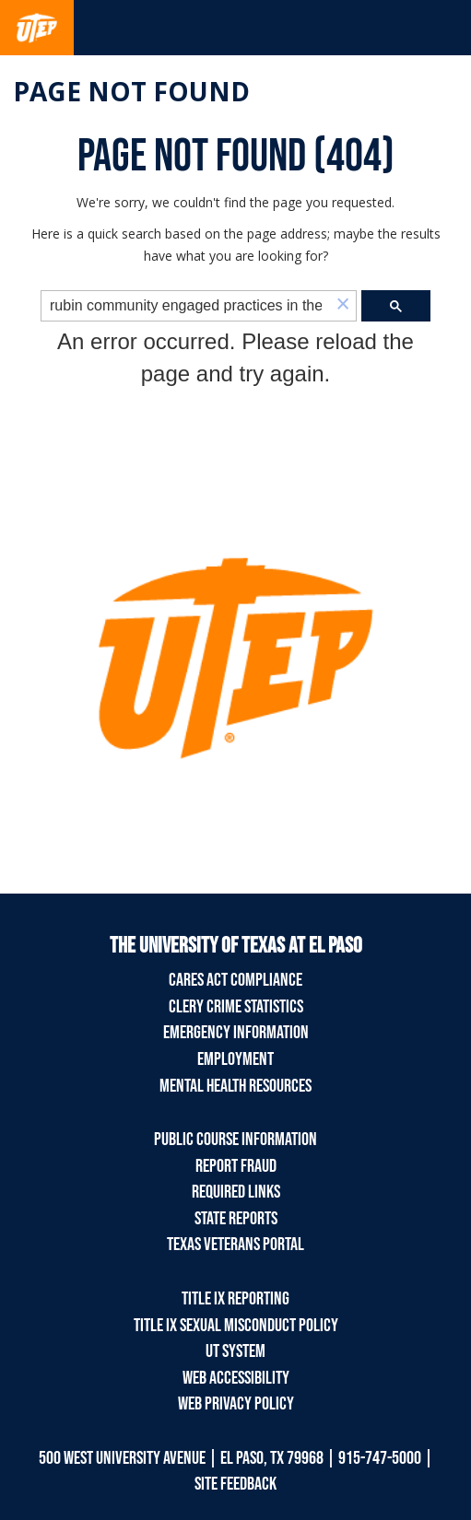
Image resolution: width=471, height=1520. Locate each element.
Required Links (236, 1192)
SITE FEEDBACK (235, 1484)
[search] (186, 306)
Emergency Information (236, 1033)
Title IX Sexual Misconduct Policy (236, 1326)
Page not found (131, 91)
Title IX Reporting (235, 1299)
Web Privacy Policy (236, 1404)
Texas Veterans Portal (235, 1245)
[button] (343, 305)
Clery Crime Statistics (236, 1007)
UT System (235, 1351)
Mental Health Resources (235, 1086)
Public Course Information (235, 1139)
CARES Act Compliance (235, 980)
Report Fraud (236, 1166)
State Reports (235, 1219)
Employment (235, 1059)
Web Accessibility (236, 1378)
